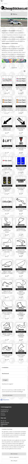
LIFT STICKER (7, 148)
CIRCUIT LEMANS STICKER (21, 272)
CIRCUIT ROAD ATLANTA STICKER (7, 272)
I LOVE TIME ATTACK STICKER (7, 169)
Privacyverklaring (5, 440)
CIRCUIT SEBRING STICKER (7, 334)
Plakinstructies (4, 424)
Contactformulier (5, 427)
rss (20, 458)
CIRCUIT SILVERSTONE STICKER (21, 293)
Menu (14, 14)
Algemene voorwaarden (6, 438)
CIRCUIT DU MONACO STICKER (7, 292)
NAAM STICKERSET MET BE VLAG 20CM (21, 109)
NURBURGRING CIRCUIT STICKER (21, 229)
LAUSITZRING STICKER (21, 356)
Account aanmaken (7, 395)
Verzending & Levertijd (6, 433)
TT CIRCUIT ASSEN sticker (21, 210)
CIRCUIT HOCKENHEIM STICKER (21, 314)
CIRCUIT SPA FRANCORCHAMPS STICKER (21, 252)
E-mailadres (5, 367)
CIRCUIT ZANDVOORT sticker (7, 230)
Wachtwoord (5, 373)
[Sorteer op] (14, 68)
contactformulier (20, 56)
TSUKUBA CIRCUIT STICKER (7, 356)
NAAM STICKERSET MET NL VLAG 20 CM (21, 89)
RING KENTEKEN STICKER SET (21, 169)
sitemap (16, 458)
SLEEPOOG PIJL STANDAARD (7, 129)
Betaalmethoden (5, 437)
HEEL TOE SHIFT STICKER (7, 210)
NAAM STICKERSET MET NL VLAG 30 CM (7, 89)
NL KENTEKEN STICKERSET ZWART (7, 189)
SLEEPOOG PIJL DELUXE (21, 129)
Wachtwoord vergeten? (7, 384)
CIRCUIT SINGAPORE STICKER (21, 335)
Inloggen (5, 380)
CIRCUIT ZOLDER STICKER (7, 251)
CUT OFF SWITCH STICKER (21, 149)
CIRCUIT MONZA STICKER (7, 313)
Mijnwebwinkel (19, 461)
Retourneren (4, 435)
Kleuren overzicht (5, 422)
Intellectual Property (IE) (6, 442)
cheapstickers (5, 400)
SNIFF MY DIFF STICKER (21, 188)
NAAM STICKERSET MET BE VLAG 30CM (7, 109)
